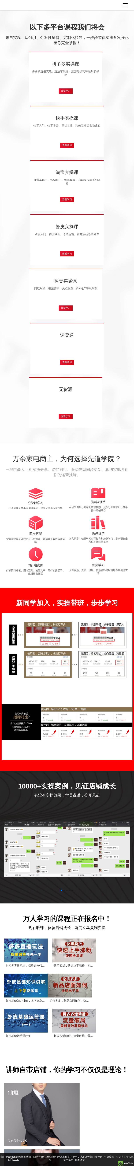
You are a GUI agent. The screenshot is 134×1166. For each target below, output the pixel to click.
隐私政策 (79, 1150)
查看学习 (35, 95)
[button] (61, 747)
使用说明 (92, 1150)
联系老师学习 (69, 1141)
